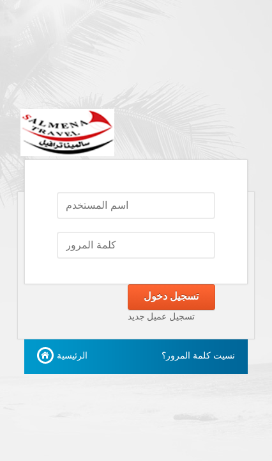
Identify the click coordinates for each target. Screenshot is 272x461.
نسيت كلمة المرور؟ (198, 355)
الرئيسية (72, 355)
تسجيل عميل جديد (161, 316)
